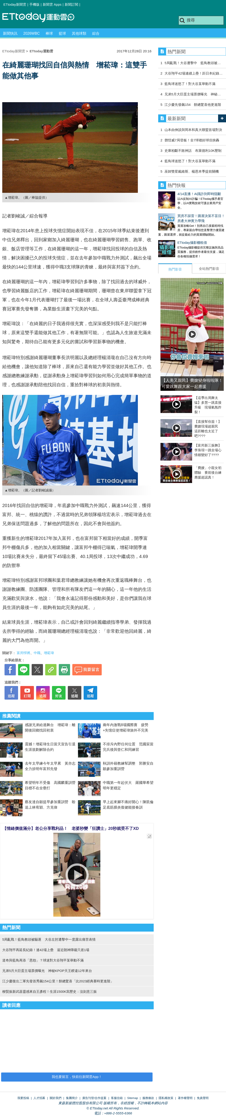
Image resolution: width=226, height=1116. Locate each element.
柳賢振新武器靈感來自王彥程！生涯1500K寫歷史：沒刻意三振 (49, 991)
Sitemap (132, 1098)
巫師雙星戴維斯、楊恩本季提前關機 (192, 171)
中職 (37, 653)
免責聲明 (203, 1098)
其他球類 (79, 33)
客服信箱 (117, 1098)
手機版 (34, 4)
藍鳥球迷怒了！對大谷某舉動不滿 (190, 84)
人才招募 (39, 1098)
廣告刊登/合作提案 (94, 1098)
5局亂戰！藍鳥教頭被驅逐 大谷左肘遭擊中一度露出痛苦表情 (49, 939)
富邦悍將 (23, 653)
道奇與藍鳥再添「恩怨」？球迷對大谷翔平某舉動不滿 (43, 960)
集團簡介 (72, 1098)
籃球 (62, 33)
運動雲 (41, 17)
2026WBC (31, 33)
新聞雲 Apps (52, 4)
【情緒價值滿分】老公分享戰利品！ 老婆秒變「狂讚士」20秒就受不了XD (70, 828)
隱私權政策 (166, 1098)
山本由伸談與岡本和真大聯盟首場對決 (193, 130)
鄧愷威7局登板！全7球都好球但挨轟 (192, 140)
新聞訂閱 (71, 4)
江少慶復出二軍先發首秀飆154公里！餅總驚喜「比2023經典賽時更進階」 (58, 981)
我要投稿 (23, 1098)
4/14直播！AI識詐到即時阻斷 (180, 194)
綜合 (95, 33)
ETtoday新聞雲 (14, 4)
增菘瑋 (49, 653)
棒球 (49, 33)
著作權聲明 (185, 1098)
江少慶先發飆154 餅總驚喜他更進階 (193, 104)
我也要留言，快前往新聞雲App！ (77, 1077)
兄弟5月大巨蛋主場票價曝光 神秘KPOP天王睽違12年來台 (48, 971)
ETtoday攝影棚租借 (173, 238)
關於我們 (55, 1098)
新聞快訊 (10, 33)
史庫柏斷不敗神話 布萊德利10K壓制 (193, 150)
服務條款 (148, 1098)
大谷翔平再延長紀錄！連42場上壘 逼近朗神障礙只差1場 (45, 950)
